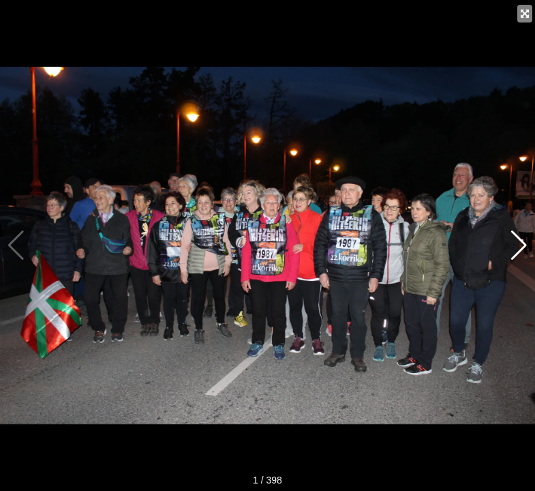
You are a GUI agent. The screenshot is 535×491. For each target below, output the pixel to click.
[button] (519, 245)
